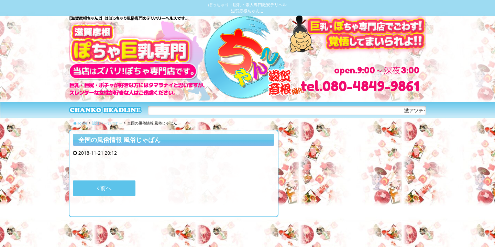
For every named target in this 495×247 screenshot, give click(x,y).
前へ (104, 188)
